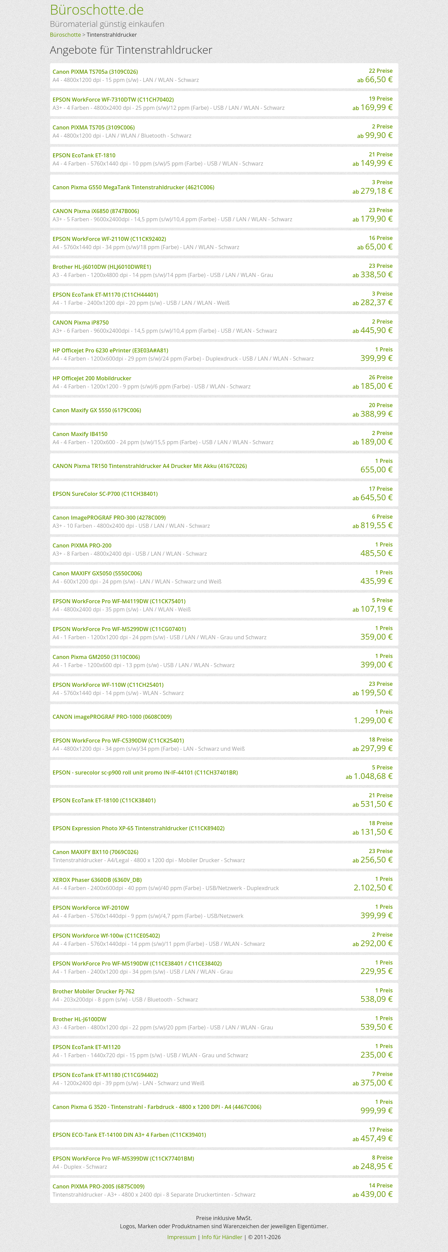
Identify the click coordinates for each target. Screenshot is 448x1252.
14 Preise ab (372, 1190)
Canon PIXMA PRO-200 (82, 545)
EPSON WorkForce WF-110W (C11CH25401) (108, 685)
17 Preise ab (372, 494)
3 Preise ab (372, 187)
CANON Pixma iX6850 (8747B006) (96, 211)
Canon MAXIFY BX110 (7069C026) (95, 852)
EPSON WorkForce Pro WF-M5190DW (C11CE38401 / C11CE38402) (137, 963)
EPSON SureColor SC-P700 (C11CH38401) (105, 494)
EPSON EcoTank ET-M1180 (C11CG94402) (105, 1075)
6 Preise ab (372, 522)
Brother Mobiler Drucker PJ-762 (94, 991)
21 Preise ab (372, 159)
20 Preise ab (372, 410)
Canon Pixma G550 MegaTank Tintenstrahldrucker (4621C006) (134, 187)
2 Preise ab (375, 131)
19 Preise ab (372, 103)
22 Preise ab (375, 76)
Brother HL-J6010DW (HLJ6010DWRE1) (102, 267)
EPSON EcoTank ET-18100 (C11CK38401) (104, 800)
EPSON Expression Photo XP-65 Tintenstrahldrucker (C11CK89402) (139, 828)
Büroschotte (65, 34)
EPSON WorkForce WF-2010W (91, 907)
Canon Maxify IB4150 (80, 434)
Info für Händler (222, 1237)
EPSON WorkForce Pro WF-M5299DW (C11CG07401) (119, 629)
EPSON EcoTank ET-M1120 (87, 1047)
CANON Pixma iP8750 (81, 322)
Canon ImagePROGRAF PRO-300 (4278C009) (109, 517)
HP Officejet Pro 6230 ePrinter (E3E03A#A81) (110, 350)
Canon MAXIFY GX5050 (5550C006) (97, 573)
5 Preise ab (372, 605)
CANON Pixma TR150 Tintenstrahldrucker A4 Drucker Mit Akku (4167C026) (150, 466)
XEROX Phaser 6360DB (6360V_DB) (97, 880)
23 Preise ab (372, 215)
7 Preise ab (372, 1079)
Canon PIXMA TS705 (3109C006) (94, 127)
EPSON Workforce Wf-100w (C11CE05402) (106, 935)
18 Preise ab (372, 744)
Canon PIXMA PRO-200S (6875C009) (99, 1186)
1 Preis (377, 354)
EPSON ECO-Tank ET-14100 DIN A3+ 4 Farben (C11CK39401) (129, 1134)
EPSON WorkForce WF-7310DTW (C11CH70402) (113, 99)
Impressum (181, 1237)
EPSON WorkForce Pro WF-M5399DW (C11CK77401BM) (123, 1158)
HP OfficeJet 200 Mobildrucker (92, 378)
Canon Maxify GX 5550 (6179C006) (97, 410)
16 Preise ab (375, 243)
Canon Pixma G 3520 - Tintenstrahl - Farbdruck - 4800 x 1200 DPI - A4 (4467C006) (157, 1107)
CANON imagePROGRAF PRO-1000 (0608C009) (112, 716)
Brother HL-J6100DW (79, 1019)
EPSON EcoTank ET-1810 (84, 155)
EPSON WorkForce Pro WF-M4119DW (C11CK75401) (119, 601)
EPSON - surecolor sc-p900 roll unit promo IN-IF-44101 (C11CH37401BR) (145, 772)
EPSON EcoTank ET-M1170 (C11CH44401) (105, 294)
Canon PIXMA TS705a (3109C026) (95, 71)
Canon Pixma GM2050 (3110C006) (96, 657)
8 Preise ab (372, 1162)
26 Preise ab (372, 382)
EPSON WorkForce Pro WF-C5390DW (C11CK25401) (118, 740)
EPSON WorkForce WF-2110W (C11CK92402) (109, 239)
